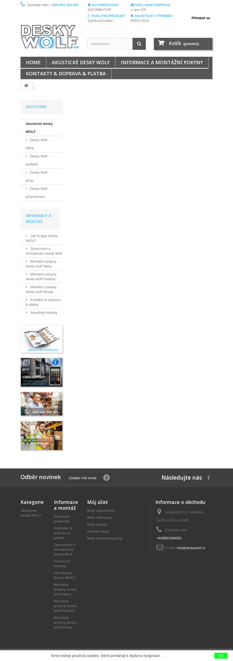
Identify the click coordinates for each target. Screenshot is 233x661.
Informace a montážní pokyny (162, 62)
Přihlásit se (201, 18)
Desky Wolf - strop (38, 176)
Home (33, 62)
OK (221, 656)
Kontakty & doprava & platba (66, 73)
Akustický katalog (43, 313)
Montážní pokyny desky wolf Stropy (65, 622)
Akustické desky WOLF (81, 62)
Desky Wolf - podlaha (38, 160)
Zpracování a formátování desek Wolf (64, 549)
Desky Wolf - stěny (38, 144)
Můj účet (97, 502)
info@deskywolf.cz (191, 548)
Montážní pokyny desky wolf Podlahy (65, 606)
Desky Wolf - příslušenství (38, 193)
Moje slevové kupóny (104, 538)
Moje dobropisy (100, 518)
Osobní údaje (98, 531)
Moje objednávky (101, 511)
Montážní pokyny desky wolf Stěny (65, 589)
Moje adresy (97, 525)
